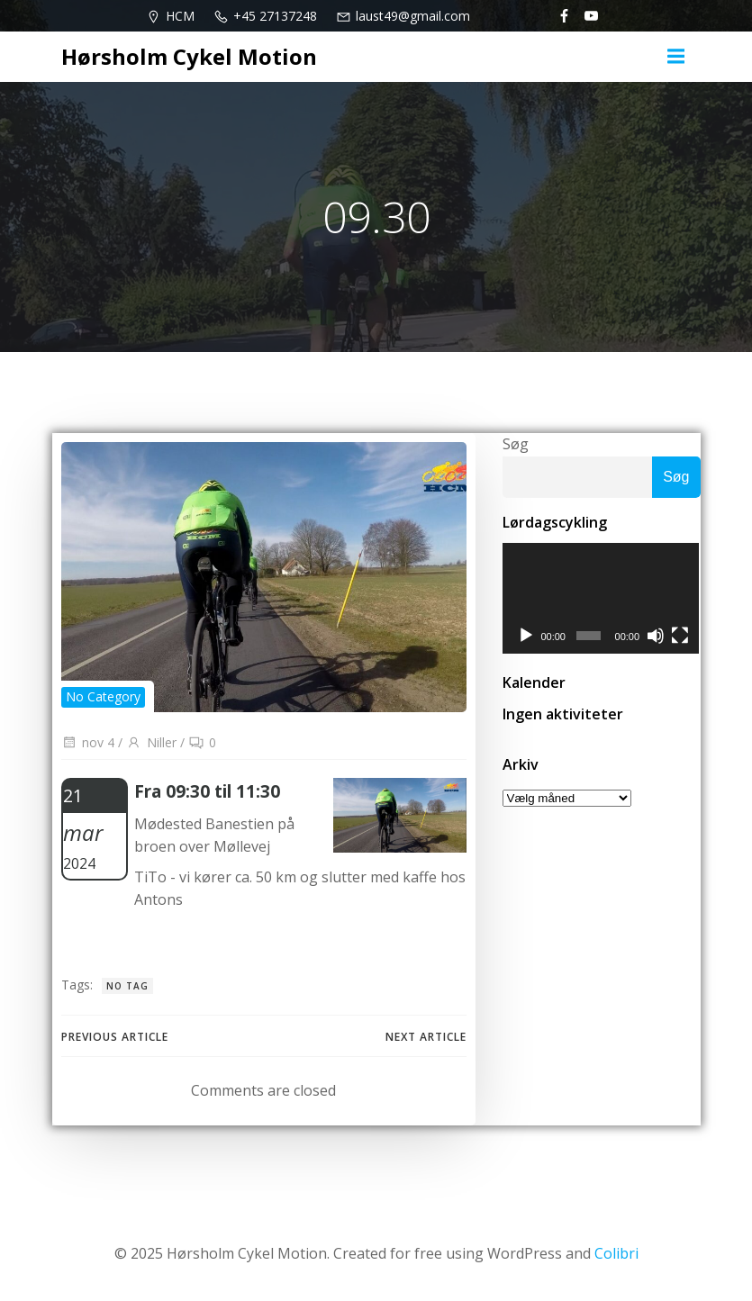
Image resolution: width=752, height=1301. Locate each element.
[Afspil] (526, 637)
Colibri (616, 1253)
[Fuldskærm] (681, 637)
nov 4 (87, 742)
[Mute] (657, 637)
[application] (602, 599)
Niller (151, 742)
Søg (516, 444)
